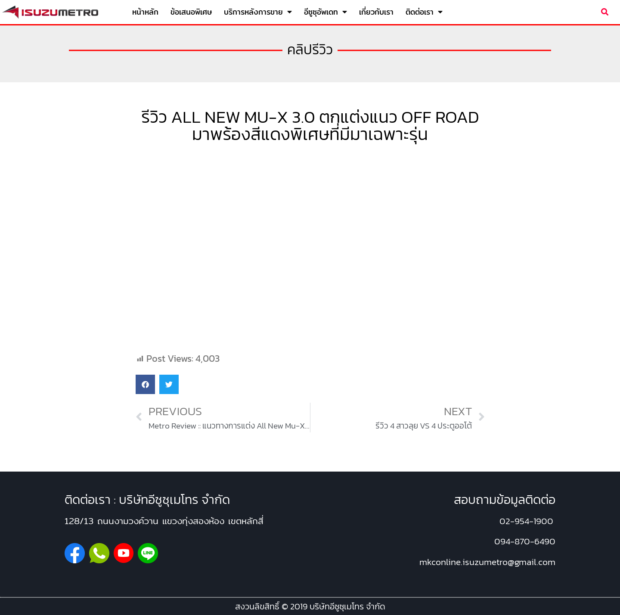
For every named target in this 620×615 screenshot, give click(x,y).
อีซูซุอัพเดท (325, 12)
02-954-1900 (526, 521)
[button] (604, 12)
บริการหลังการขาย (258, 12)
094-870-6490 (524, 541)
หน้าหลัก (145, 12)
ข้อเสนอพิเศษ (191, 12)
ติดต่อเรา (424, 12)
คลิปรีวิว (310, 49)
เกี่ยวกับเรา (376, 12)
